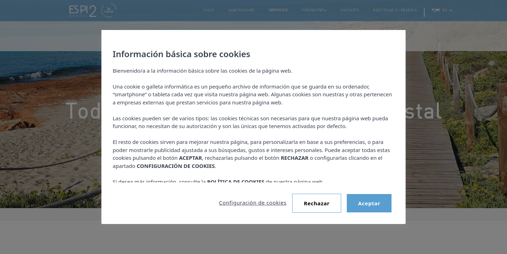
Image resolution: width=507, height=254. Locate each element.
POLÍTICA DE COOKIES (235, 181)
